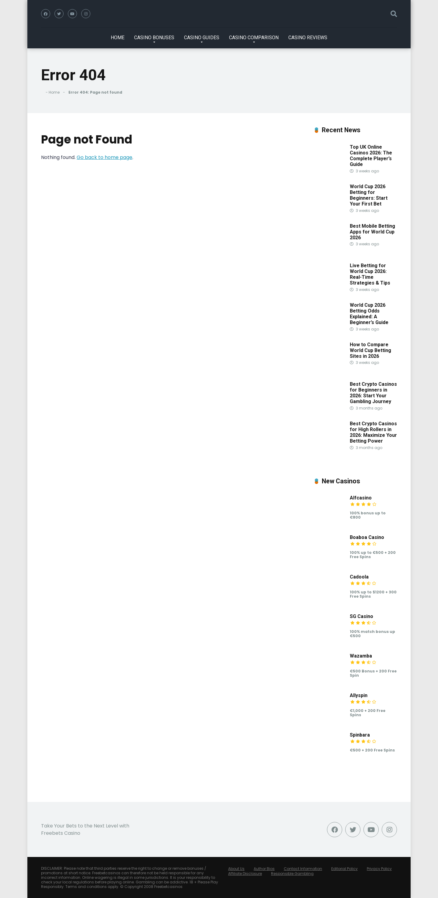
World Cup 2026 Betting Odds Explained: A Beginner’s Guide (369, 314)
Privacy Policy (379, 868)
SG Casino (361, 616)
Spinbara (360, 735)
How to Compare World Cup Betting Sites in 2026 (370, 350)
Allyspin (358, 695)
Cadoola (359, 577)
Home (54, 92)
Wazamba (361, 656)
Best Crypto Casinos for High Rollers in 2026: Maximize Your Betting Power (373, 432)
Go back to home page (104, 157)
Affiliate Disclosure (245, 873)
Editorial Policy (344, 868)
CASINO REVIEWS (307, 37)
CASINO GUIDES (201, 37)
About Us (236, 868)
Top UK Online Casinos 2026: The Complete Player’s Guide (371, 156)
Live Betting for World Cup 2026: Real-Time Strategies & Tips (370, 274)
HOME (117, 37)
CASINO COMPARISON (254, 37)
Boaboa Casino (367, 537)
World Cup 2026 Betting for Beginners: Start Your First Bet (369, 195)
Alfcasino (361, 498)
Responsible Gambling (292, 873)
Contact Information (303, 868)
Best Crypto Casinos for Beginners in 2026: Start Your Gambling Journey (373, 393)
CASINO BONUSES (154, 37)
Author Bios (264, 868)
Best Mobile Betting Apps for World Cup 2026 (372, 231)
